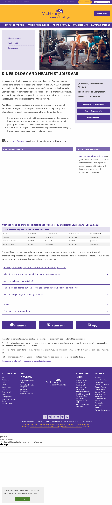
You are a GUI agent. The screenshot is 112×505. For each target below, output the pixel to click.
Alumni (19, 2)
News (97, 408)
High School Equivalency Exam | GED (82, 400)
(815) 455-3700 (87, 421)
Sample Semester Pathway (93, 104)
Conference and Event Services (81, 388)
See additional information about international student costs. (27, 361)
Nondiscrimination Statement (72, 427)
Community (26, 2)
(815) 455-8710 (20, 141)
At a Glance (98, 377)
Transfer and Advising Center (9, 400)
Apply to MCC (13, 43)
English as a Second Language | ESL (83, 395)
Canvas (4, 385)
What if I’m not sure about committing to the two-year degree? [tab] (32, 274)
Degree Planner (93, 117)
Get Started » (18, 325)
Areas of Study (61, 25)
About (62, 2)
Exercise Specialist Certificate (92, 156)
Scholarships (13, 48)
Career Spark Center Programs (27, 386)
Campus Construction (102, 410)
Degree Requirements (93, 111)
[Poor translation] (5, 444)
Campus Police (100, 392)
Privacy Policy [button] (33, 493)
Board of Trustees (101, 380)
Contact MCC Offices (102, 385)
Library (4, 394)
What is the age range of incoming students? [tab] (24, 294)
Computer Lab (6, 392)
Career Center (6, 387)
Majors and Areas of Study (27, 382)
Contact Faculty (100, 387)
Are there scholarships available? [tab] (18, 281)
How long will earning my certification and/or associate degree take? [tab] (35, 267)
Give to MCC (99, 382)
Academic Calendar (26, 393)
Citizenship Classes (83, 392)
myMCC (67, 2)
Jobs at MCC (99, 405)
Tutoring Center (7, 403)
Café (3, 382)
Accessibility (99, 403)
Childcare (5, 389)
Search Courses (84, 2)
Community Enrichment (24, 390)
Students (7, 2)
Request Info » (56, 325)
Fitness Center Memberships (81, 382)
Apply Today (102, 13)
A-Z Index (73, 2)
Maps (3, 377)
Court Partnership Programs (82, 405)
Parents (13, 2)
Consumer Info (100, 389)
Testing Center (7, 397)
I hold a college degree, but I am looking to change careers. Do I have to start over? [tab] (41, 287)
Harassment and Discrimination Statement (44, 427)
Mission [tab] (7, 304)
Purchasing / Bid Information (100, 395)
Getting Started (14, 25)
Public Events (81, 385)
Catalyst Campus (100, 25)
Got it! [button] (22, 499)
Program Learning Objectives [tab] (17, 311)
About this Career (14, 38)
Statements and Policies (100, 400)
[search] (102, 2)
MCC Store (5, 380)
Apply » (93, 325)
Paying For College (38, 25)
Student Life (80, 25)
